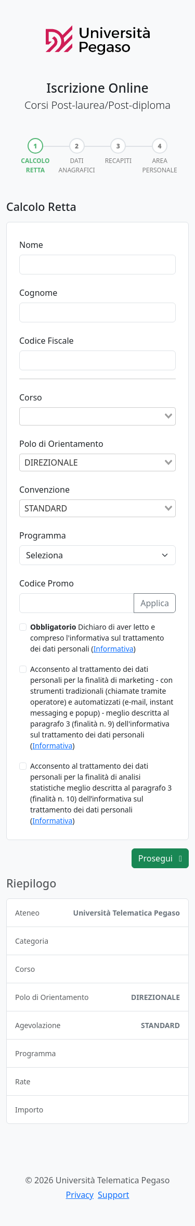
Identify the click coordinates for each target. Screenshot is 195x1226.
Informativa (114, 649)
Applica (154, 603)
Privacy (80, 1194)
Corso (30, 397)
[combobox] (97, 416)
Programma (42, 535)
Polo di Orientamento (61, 443)
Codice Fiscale (46, 340)
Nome (31, 245)
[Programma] (97, 555)
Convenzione (44, 489)
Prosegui (160, 858)
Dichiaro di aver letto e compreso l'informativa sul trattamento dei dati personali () (97, 638)
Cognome (38, 292)
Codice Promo (46, 583)
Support (113, 1194)
